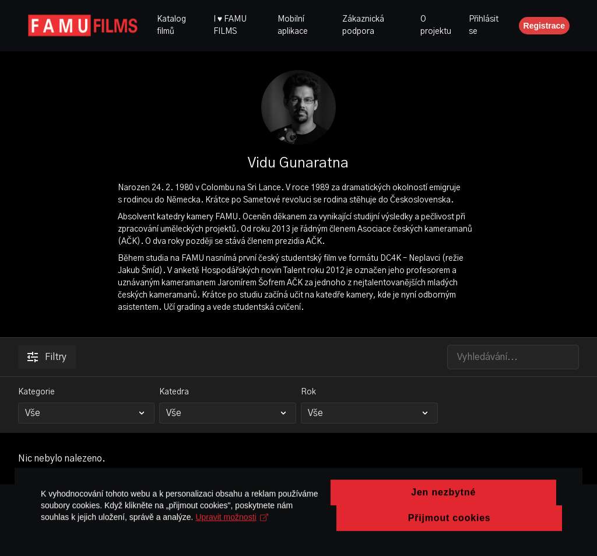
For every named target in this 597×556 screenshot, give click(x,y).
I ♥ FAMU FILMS (230, 25)
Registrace (545, 25)
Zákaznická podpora (363, 25)
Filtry (46, 357)
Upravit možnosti (231, 549)
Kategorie (36, 392)
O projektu (435, 25)
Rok (308, 392)
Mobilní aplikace (293, 25)
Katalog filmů (171, 25)
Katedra (174, 392)
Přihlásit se (483, 25)
